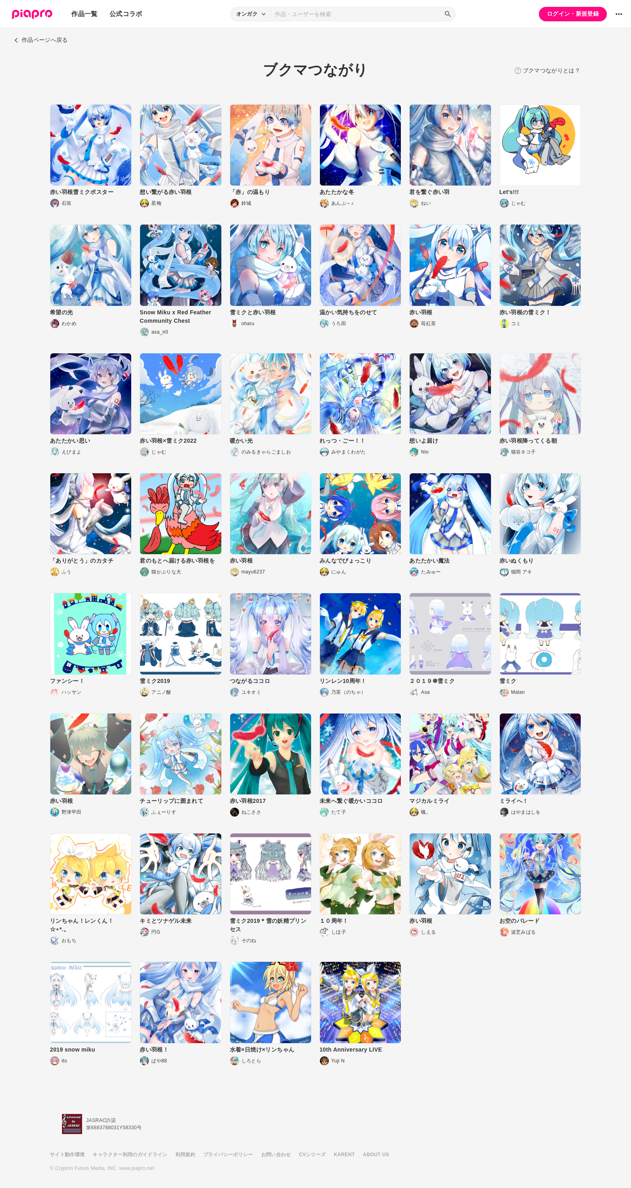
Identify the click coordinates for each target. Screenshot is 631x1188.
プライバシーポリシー (228, 1154)
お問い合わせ (276, 1154)
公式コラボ (125, 13)
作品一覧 (84, 13)
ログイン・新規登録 (573, 13)
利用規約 (185, 1154)
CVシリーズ (312, 1154)
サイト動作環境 (67, 1154)
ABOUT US (376, 1154)
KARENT (344, 1154)
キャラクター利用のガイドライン (130, 1154)
